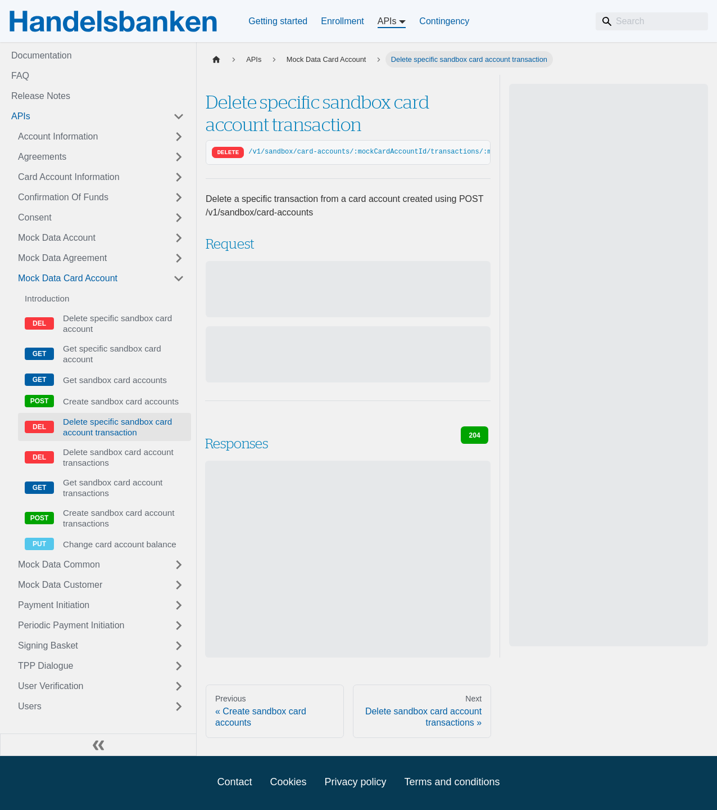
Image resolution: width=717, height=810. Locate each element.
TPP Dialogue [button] (45, 665)
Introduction (47, 298)
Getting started (277, 21)
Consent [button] (35, 217)
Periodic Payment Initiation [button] (71, 625)
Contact (234, 782)
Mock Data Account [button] (57, 237)
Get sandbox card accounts (115, 380)
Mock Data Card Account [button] (67, 278)
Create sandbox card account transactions (118, 518)
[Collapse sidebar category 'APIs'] (178, 116)
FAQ (20, 75)
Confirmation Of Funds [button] (63, 197)
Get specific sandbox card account (112, 354)
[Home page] (216, 59)
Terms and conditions (452, 782)
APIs (20, 116)
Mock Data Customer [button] (60, 585)
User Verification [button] (51, 686)
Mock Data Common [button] (59, 564)
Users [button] (30, 706)
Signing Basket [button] (48, 645)
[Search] (652, 21)
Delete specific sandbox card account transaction (117, 427)
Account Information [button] (58, 136)
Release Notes (40, 96)
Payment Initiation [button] (53, 605)
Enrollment (342, 21)
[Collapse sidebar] (98, 745)
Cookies (288, 782)
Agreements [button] (42, 156)
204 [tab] (474, 435)
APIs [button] (387, 21)
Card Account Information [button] (69, 177)
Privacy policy (355, 782)
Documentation (41, 55)
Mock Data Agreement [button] (62, 258)
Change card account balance (119, 544)
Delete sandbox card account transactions (118, 457)
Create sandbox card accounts (121, 401)
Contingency (444, 21)
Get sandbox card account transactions (112, 488)
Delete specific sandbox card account (117, 323)
